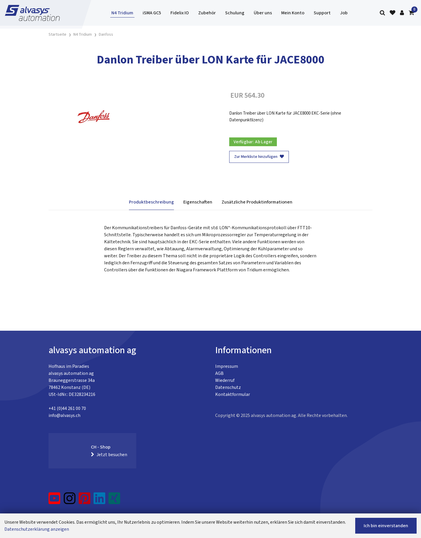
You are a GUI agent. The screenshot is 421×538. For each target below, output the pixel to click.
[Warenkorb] (411, 13)
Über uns (263, 13)
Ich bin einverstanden (386, 526)
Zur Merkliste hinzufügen (259, 157)
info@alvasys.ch (64, 415)
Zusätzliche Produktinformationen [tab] (257, 202)
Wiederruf (224, 380)
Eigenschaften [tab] (197, 202)
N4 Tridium (122, 13)
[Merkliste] (392, 13)
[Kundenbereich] (402, 13)
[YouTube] (54, 500)
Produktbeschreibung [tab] (151, 202)
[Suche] (382, 13)
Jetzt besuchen (109, 454)
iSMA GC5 (152, 13)
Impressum (226, 366)
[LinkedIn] (99, 500)
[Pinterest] (84, 500)
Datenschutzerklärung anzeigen (36, 529)
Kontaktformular (232, 394)
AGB (219, 373)
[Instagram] (69, 500)
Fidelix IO (179, 13)
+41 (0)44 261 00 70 (67, 408)
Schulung (234, 13)
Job (344, 13)
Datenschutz (228, 387)
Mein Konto (292, 13)
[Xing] (114, 500)
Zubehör (207, 13)
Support (322, 13)
